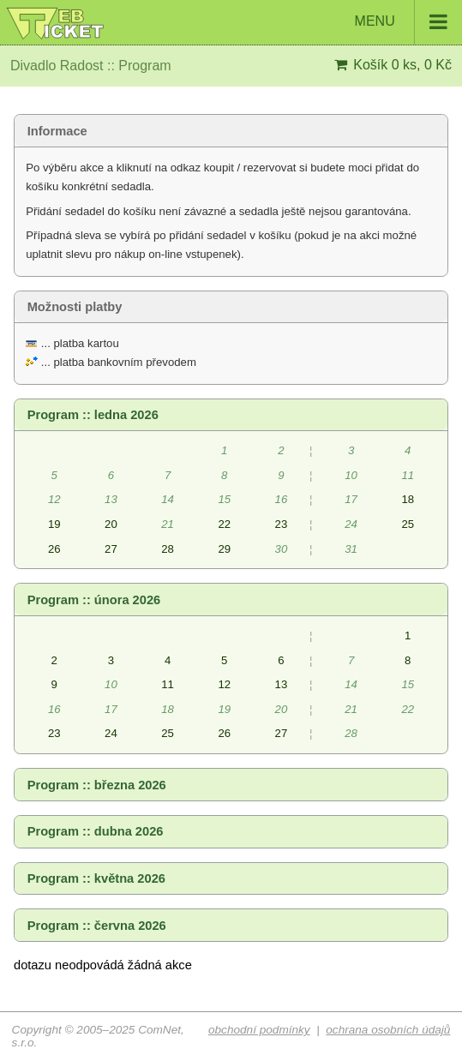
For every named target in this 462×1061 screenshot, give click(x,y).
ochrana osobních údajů (388, 1029)
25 (407, 524)
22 (224, 524)
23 (281, 524)
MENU (408, 22)
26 (54, 548)
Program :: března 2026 (96, 785)
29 (224, 548)
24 (111, 733)
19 (54, 524)
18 (407, 499)
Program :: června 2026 (96, 925)
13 (281, 684)
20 (111, 524)
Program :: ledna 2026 (93, 415)
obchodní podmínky (259, 1029)
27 (111, 548)
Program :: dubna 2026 (95, 831)
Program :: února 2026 (94, 600)
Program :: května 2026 (96, 878)
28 (167, 548)
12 (224, 684)
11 (167, 684)
